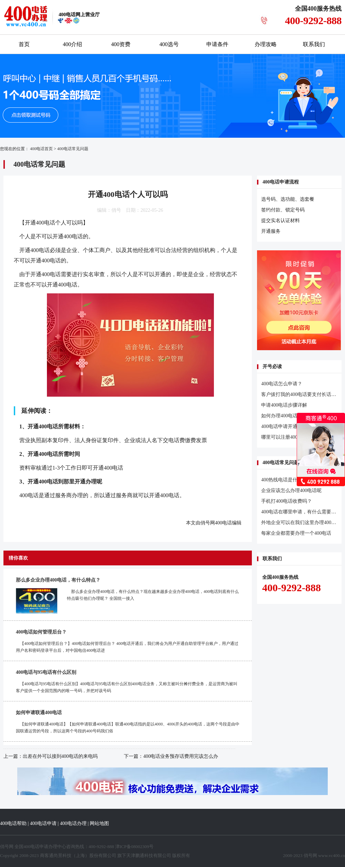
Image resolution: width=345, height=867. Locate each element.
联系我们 (314, 44)
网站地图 (99, 823)
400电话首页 (41, 148)
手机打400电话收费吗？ (286, 501)
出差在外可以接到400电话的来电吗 (60, 756)
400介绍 (72, 44)
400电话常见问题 (72, 148)
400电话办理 (73, 823)
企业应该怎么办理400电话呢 (291, 490)
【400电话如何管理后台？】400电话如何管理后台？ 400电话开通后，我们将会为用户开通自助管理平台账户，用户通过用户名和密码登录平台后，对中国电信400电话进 (127, 647)
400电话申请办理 (40, 846)
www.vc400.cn (331, 855)
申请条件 (217, 44)
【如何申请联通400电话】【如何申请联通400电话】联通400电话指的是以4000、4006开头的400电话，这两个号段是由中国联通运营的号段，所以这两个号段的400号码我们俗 (127, 727)
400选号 (169, 44)
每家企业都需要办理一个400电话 (296, 533)
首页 (24, 44)
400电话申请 (43, 823)
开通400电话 (40, 223)
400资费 (120, 44)
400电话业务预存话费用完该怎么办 (180, 756)
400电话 (223, 522)
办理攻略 (266, 44)
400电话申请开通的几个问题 (291, 426)
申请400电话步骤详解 (284, 405)
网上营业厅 (79, 14)
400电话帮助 (13, 823)
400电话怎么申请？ (281, 383)
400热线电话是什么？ (284, 479)
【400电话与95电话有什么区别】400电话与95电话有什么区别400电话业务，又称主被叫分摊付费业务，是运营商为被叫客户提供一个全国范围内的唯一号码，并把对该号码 (126, 687)
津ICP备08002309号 (134, 846)
